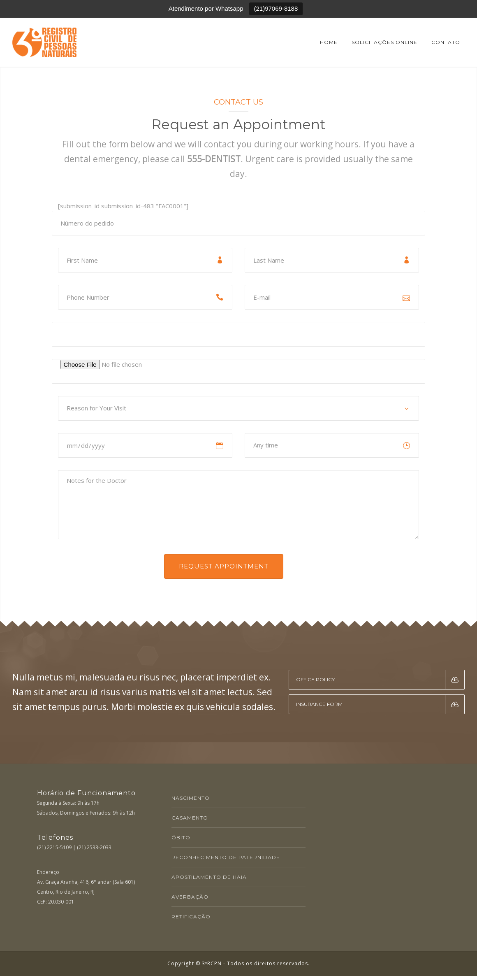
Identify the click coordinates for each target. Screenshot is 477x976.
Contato (445, 42)
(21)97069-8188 (276, 8)
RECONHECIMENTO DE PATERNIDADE (225, 857)
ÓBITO (180, 837)
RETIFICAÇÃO (191, 916)
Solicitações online (384, 42)
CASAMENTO (189, 818)
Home (329, 42)
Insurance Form (380, 704)
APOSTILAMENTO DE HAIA (209, 877)
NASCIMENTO (190, 798)
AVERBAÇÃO (189, 897)
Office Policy (380, 679)
